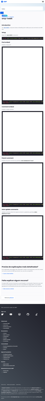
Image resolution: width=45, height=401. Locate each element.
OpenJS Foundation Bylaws (7, 355)
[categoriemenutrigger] (5, 13)
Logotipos (4, 372)
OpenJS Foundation (6, 387)
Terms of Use (3, 384)
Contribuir (4, 347)
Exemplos (12, 16)
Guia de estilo (5, 370)
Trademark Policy (6, 357)
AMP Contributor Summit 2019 (8, 365)
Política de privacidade (11, 384)
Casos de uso (5, 325)
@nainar (12, 297)
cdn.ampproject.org (15, 396)
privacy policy (39, 396)
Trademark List (5, 359)
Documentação (5, 16)
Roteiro (4, 349)
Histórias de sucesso (6, 326)
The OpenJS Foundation (7, 354)
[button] (43, 1)
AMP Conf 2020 (5, 364)
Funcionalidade (5, 328)
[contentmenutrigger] (22, 8)
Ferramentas (5, 341)
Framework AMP (6, 323)
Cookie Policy (18, 384)
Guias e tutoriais (6, 334)
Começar (4, 333)
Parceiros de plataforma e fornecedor (10, 346)
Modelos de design (6, 339)
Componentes (5, 336)
